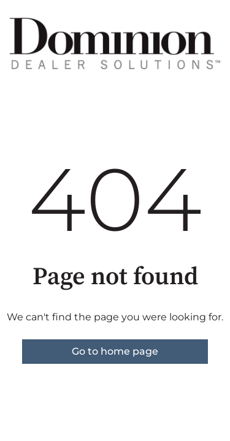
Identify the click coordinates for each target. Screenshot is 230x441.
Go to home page (115, 351)
